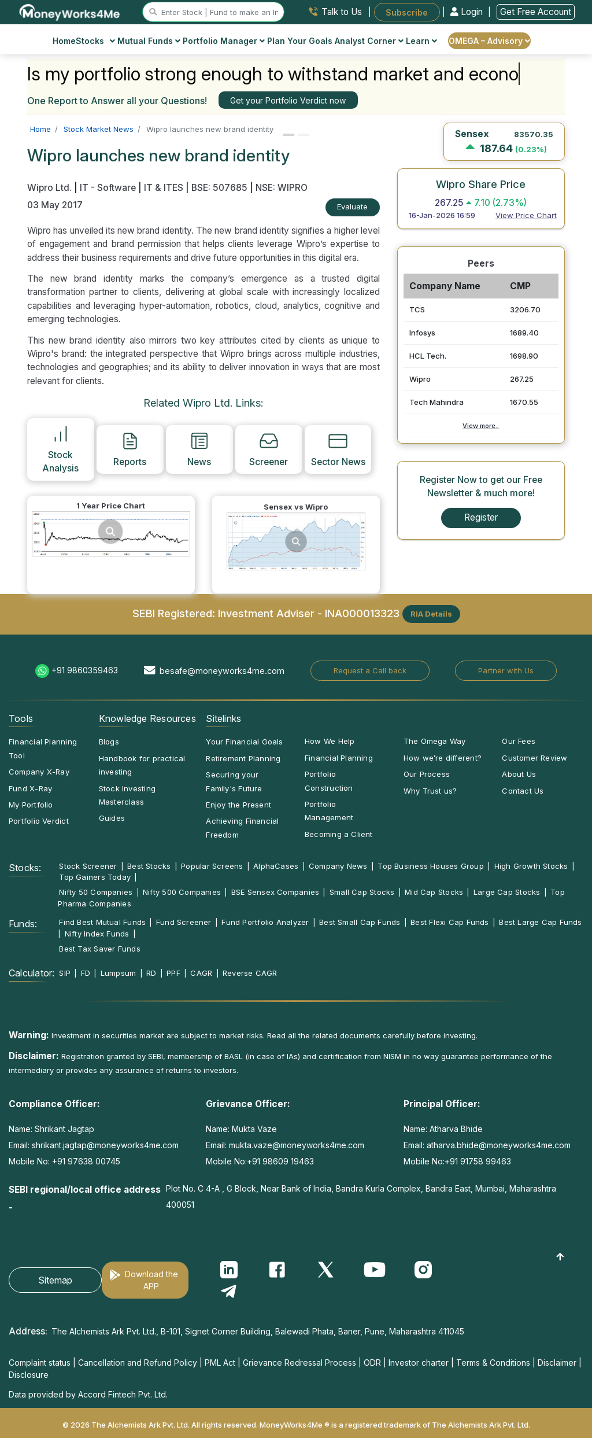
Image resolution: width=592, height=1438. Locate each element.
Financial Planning (339, 757)
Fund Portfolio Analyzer (265, 922)
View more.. (480, 426)
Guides (112, 818)
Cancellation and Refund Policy (137, 1362)
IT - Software (108, 187)
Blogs (109, 741)
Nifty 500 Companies (182, 892)
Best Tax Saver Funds (99, 948)
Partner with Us (506, 670)
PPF (173, 973)
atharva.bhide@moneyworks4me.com (499, 1145)
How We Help (329, 741)
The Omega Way (435, 741)
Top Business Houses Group (431, 866)
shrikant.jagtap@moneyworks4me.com (105, 1145)
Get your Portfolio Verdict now (288, 100)
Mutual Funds (148, 41)
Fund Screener (184, 922)
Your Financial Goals (244, 741)
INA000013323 (362, 613)
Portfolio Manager (224, 41)
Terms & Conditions (493, 1362)
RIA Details (431, 613)
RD (151, 973)
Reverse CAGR (250, 973)
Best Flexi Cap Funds (449, 922)
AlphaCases (275, 866)
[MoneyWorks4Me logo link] (70, 11)
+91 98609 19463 (280, 1161)
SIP (65, 973)
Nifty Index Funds (97, 933)
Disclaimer (557, 1362)
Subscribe (407, 12)
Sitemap (55, 1280)
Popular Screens (212, 866)
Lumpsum (118, 973)
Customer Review (534, 757)
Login (467, 11)
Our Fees (518, 741)
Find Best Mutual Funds (102, 922)
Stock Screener (88, 866)
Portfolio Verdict (39, 820)
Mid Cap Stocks (434, 892)
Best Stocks (149, 866)
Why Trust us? (430, 790)
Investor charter (418, 1362)
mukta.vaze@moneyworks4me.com (296, 1145)
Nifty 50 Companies (95, 892)
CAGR (201, 973)
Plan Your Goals (299, 41)
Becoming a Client (339, 834)
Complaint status (40, 1362)
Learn (421, 41)
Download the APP (151, 1280)
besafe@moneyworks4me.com (222, 671)
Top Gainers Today (95, 877)
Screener (268, 448)
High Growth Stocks (531, 866)
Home (64, 41)
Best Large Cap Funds (540, 922)
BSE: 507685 (219, 187)
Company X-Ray (39, 771)
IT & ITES (163, 187)
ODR (372, 1362)
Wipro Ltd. (50, 187)
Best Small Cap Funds (359, 922)
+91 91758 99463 (478, 1161)
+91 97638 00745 (85, 1161)
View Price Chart (526, 215)
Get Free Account (535, 11)
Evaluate (352, 206)
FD (85, 973)
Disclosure (29, 1375)
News (199, 448)
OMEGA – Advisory (489, 41)
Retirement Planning (243, 758)
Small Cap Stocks (362, 892)
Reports (129, 448)
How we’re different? (443, 757)
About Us (519, 774)
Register (481, 517)
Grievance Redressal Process (299, 1362)
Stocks (96, 41)
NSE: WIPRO (282, 187)
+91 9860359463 (84, 670)
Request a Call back (370, 670)
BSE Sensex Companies (275, 892)
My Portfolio (31, 804)
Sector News (338, 448)
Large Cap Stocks (507, 892)
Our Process (427, 774)
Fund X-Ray (30, 788)
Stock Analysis (60, 448)
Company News (338, 866)
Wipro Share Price (481, 184)
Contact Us (522, 790)
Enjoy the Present (238, 804)
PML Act (220, 1362)
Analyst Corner (369, 41)
